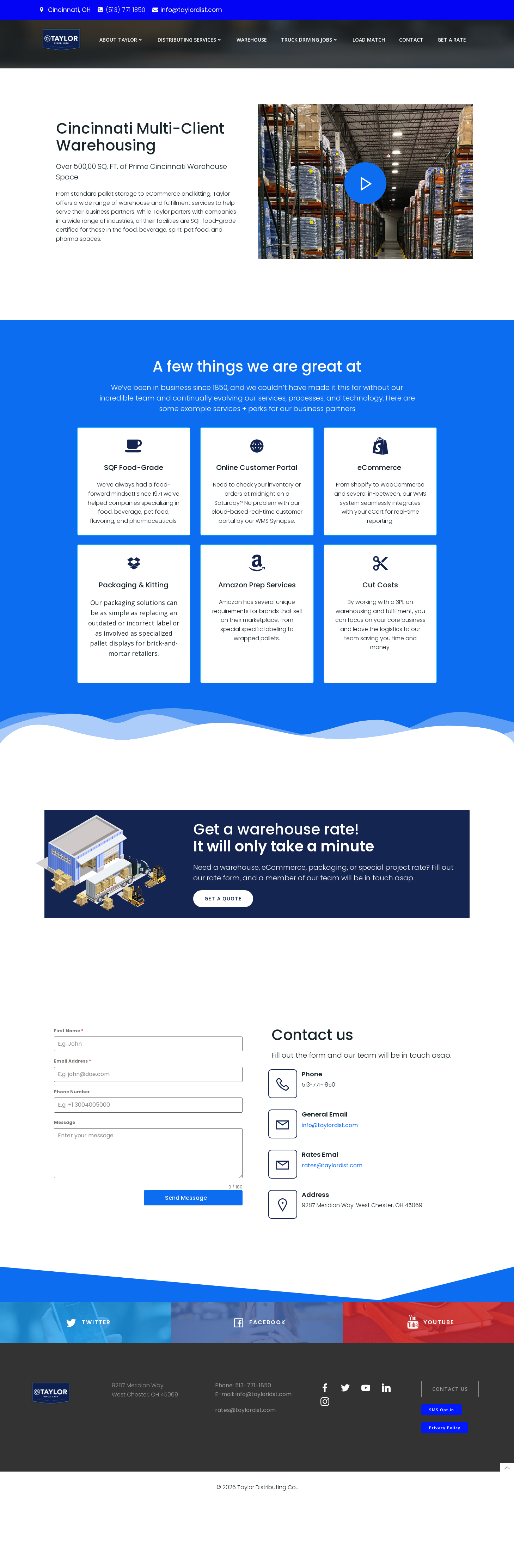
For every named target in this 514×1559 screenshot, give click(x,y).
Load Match (370, 39)
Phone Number (74, 1133)
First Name (70, 1071)
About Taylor (122, 39)
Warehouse (253, 39)
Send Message (185, 1239)
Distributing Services (191, 39)
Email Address (74, 1102)
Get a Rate (453, 39)
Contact (412, 39)
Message (66, 1163)
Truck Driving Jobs (310, 39)
